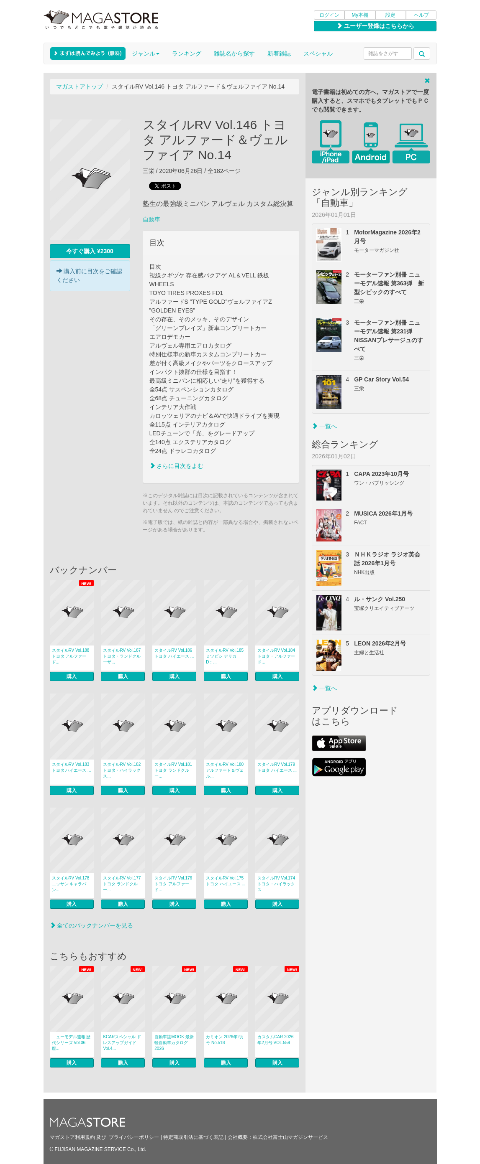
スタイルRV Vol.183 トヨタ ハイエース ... (71, 767)
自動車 (151, 219)
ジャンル (145, 53)
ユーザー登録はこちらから (375, 26)
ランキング (186, 53)
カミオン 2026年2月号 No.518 (225, 1039)
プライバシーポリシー (134, 1137)
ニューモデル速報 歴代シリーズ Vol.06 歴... (71, 1042)
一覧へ (324, 426)
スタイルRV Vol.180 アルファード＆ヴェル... (225, 770)
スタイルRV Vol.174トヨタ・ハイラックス (276, 884)
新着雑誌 (279, 53)
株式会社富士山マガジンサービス (290, 1137)
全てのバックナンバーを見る (91, 925)
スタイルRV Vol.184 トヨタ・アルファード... (276, 656)
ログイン (329, 15)
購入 (72, 676)
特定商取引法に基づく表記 (193, 1137)
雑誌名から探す (234, 53)
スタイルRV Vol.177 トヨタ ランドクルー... (122, 884)
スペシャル (318, 53)
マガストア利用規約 (72, 1137)
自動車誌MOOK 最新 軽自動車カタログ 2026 (173, 1042)
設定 (390, 15)
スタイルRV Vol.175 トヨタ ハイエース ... (225, 881)
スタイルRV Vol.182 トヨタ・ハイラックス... (122, 770)
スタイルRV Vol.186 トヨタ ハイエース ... (174, 653)
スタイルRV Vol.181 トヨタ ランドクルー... (173, 770)
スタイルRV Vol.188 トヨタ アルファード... (71, 656)
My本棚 (360, 15)
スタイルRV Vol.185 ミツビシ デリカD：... (225, 656)
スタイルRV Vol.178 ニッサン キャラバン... (71, 884)
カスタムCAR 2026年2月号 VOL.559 (275, 1039)
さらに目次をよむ (176, 466)
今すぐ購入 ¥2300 (89, 251)
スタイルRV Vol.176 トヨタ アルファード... (173, 884)
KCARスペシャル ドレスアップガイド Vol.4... (122, 1042)
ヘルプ (421, 15)
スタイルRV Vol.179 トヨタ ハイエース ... (277, 767)
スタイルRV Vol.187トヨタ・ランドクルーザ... (122, 656)
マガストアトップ (79, 86)
